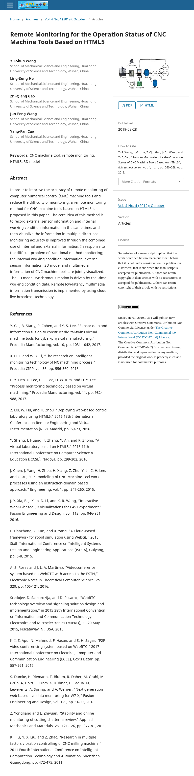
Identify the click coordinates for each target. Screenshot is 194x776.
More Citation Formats (139, 181)
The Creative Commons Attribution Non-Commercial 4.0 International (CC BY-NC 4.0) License (147, 332)
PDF (128, 105)
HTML (149, 105)
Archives (32, 19)
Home (14, 19)
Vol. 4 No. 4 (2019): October (65, 19)
